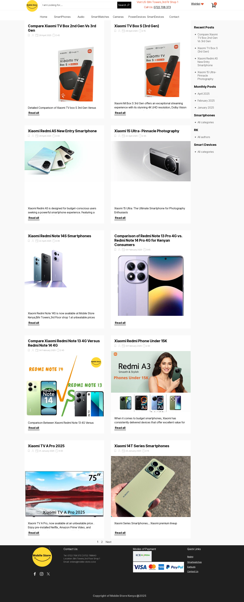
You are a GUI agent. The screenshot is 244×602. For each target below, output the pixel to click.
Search (122, 5)
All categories (206, 122)
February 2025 (206, 100)
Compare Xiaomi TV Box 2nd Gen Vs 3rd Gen (208, 38)
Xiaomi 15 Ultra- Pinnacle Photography (146, 131)
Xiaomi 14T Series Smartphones (141, 446)
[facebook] (35, 574)
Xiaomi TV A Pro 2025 (46, 446)
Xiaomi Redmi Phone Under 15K (140, 341)
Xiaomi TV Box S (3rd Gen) (136, 26)
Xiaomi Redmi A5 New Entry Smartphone (62, 131)
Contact (174, 16)
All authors (204, 137)
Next (108, 542)
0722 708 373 (162, 7)
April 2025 (204, 93)
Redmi (190, 556)
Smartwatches (194, 562)
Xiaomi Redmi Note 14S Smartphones (59, 236)
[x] (48, 574)
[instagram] (42, 574)
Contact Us (192, 571)
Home (43, 16)
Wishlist (195, 3)
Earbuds (191, 566)
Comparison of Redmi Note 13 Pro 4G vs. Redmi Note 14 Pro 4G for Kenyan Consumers (148, 240)
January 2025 (206, 107)
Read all (33, 112)
